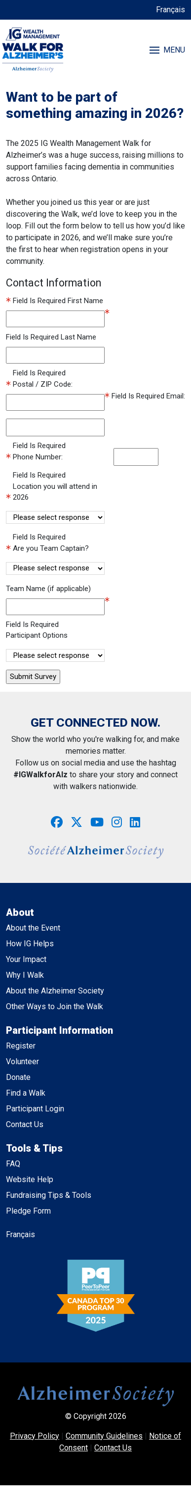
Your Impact (26, 959)
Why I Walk (25, 975)
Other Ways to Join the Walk (54, 1006)
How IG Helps (30, 943)
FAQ (13, 1163)
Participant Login (35, 1108)
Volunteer (22, 1061)
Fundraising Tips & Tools (48, 1195)
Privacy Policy (34, 1436)
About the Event (33, 928)
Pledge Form (28, 1211)
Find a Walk (25, 1093)
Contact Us (24, 1124)
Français (170, 9)
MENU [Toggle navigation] (167, 50)
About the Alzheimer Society (55, 990)
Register (21, 1045)
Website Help (29, 1179)
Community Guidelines (104, 1436)
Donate (18, 1077)
